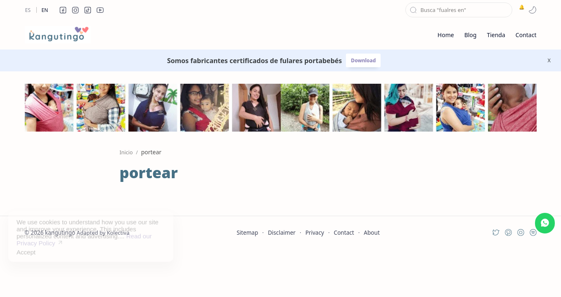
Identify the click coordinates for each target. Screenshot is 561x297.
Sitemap (247, 232)
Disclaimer (282, 232)
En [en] (45, 10)
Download (363, 60)
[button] (63, 10)
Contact (344, 232)
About (372, 232)
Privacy (314, 232)
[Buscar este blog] (458, 9)
